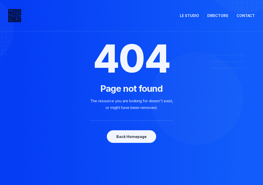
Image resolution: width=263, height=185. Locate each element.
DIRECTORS (217, 15)
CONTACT (246, 15)
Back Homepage (131, 136)
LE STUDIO (189, 15)
